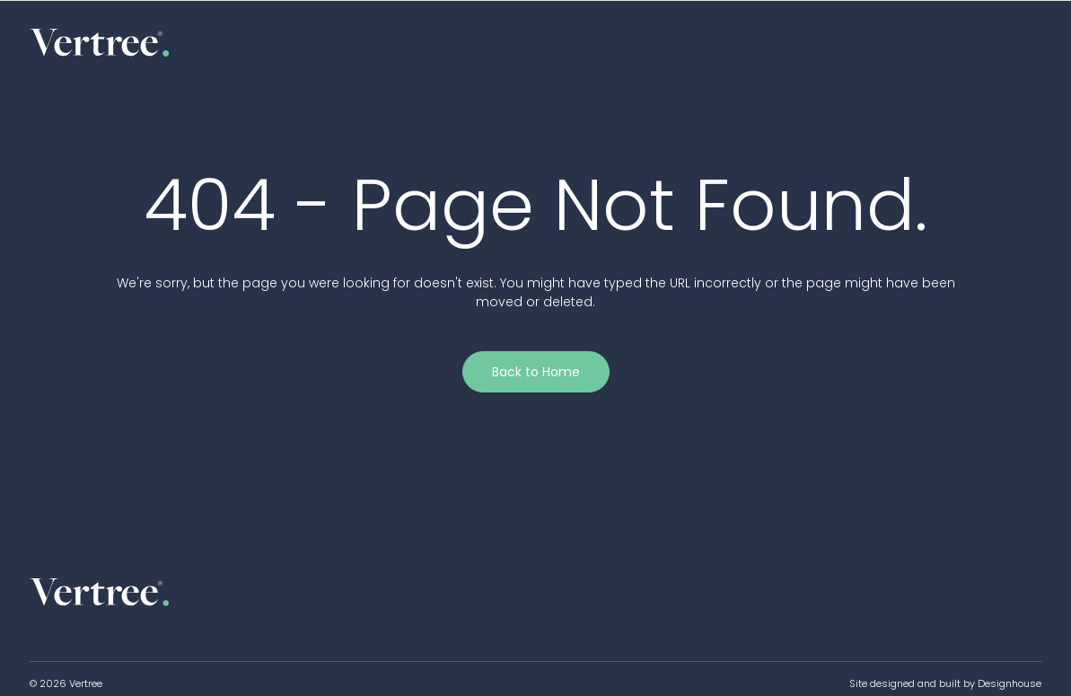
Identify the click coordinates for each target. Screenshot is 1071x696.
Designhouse (1009, 683)
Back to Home (536, 372)
